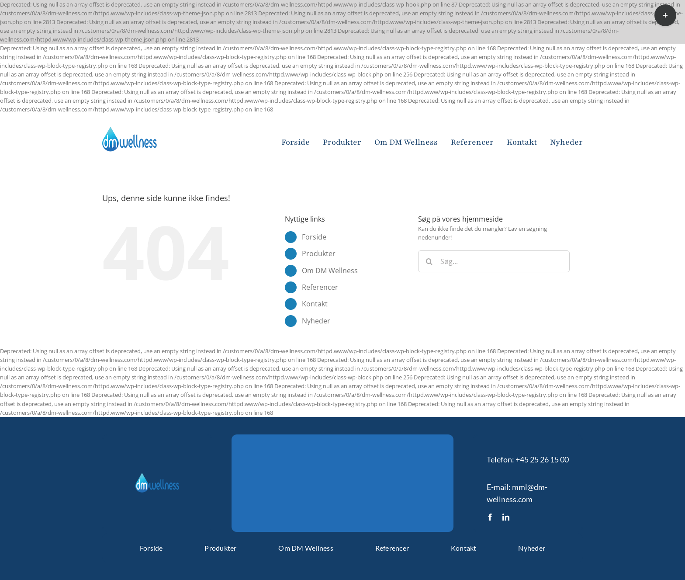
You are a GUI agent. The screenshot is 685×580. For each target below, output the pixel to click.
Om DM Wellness (330, 270)
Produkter (319, 253)
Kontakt (315, 304)
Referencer (320, 287)
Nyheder (316, 321)
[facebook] (490, 517)
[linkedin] (505, 517)
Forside (314, 237)
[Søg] (429, 261)
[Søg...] (494, 261)
